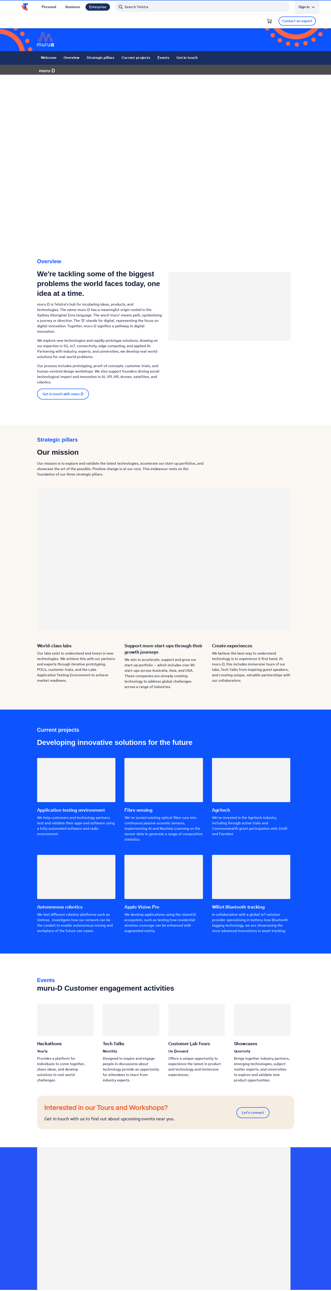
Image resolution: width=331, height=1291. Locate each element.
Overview (71, 57)
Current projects (135, 57)
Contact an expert (297, 21)
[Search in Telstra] (202, 7)
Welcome (48, 57)
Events (163, 57)
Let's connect (253, 1112)
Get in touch (187, 57)
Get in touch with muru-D (63, 394)
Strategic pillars (100, 57)
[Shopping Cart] (269, 21)
